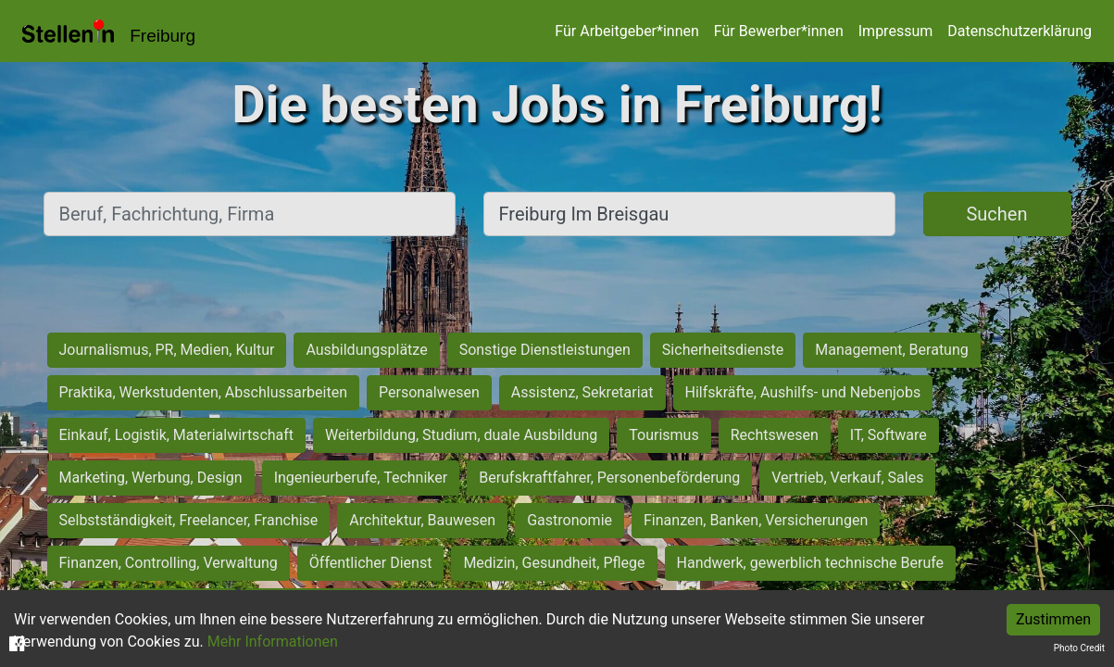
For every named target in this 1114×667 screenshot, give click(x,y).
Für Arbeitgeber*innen (626, 31)
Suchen (996, 214)
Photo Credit (1079, 648)
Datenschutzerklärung (1019, 31)
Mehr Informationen (272, 641)
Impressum (895, 31)
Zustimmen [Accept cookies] (1053, 619)
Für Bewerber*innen (779, 31)
